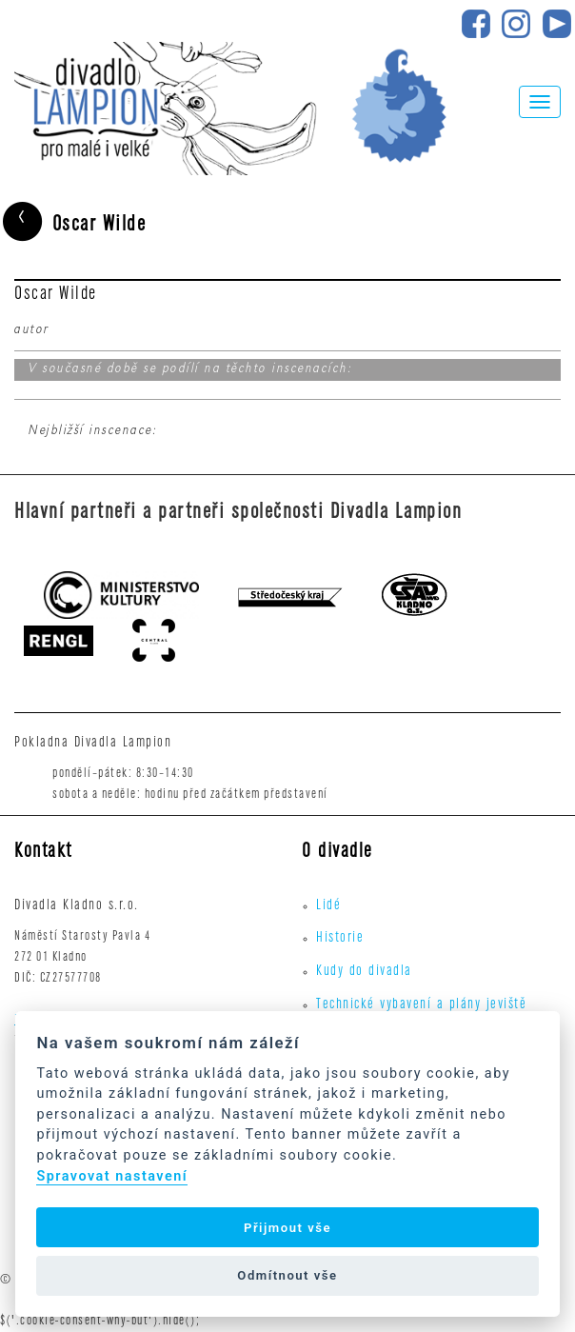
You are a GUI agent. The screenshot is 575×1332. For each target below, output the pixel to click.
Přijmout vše (287, 1228)
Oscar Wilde (73, 224)
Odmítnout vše (287, 1275)
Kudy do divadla (364, 972)
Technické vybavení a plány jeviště (421, 1005)
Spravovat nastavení (112, 1176)
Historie (340, 938)
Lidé (328, 906)
